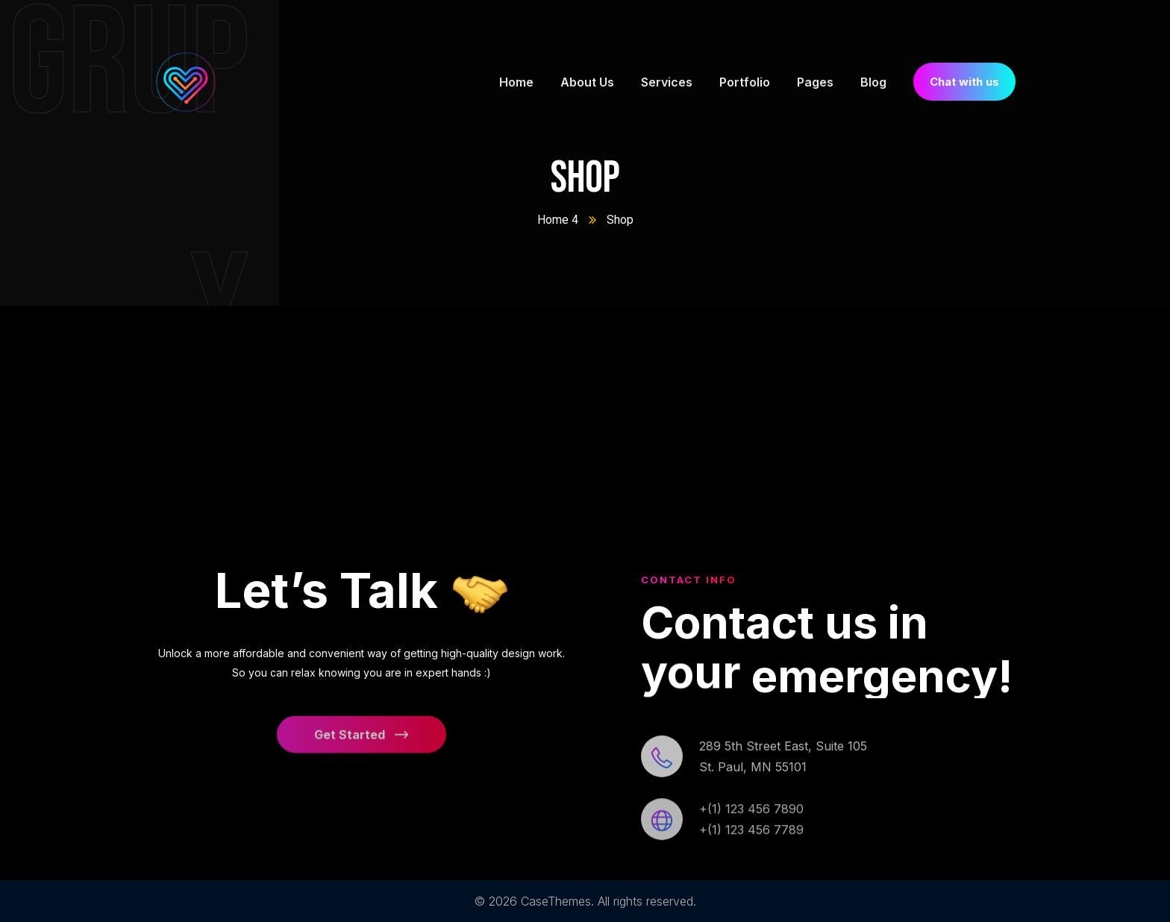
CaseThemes (556, 901)
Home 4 (557, 220)
